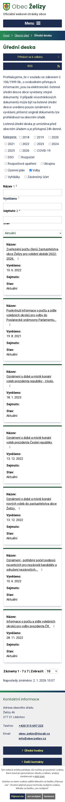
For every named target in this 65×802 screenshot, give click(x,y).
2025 (11, 150)
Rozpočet (27, 157)
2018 (25, 137)
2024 (55, 144)
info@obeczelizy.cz (32, 738)
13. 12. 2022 (14, 458)
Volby (36, 170)
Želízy (26, 9)
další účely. (39, 776)
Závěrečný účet (38, 177)
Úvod (6, 35)
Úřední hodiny (33, 750)
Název (9, 186)
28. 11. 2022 (14, 638)
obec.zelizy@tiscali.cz (34, 733)
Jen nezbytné (34, 796)
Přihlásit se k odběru (39, 57)
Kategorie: (10, 137)
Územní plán (16, 170)
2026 (25, 150)
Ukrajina (49, 163)
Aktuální (11, 288)
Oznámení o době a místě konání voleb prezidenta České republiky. (29, 442)
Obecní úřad (22, 35)
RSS (43, 66)
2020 (55, 137)
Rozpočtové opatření (22, 163)
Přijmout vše (17, 796)
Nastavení (49, 796)
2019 (40, 137)
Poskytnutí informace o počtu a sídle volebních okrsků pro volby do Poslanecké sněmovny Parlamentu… (31, 317)
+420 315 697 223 (31, 725)
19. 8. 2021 (13, 336)
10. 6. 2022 (13, 270)
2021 (11, 144)
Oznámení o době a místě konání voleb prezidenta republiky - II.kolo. (30, 381)
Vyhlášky (14, 177)
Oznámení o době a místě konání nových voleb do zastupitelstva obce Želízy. (31, 503)
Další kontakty (34, 762)
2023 (40, 144)
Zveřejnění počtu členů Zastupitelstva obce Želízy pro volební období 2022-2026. (32, 253)
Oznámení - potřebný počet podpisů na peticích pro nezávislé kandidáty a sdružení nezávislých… (31, 564)
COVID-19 (43, 150)
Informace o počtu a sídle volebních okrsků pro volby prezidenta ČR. (31, 624)
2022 (25, 144)
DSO (11, 157)
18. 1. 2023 (13, 397)
